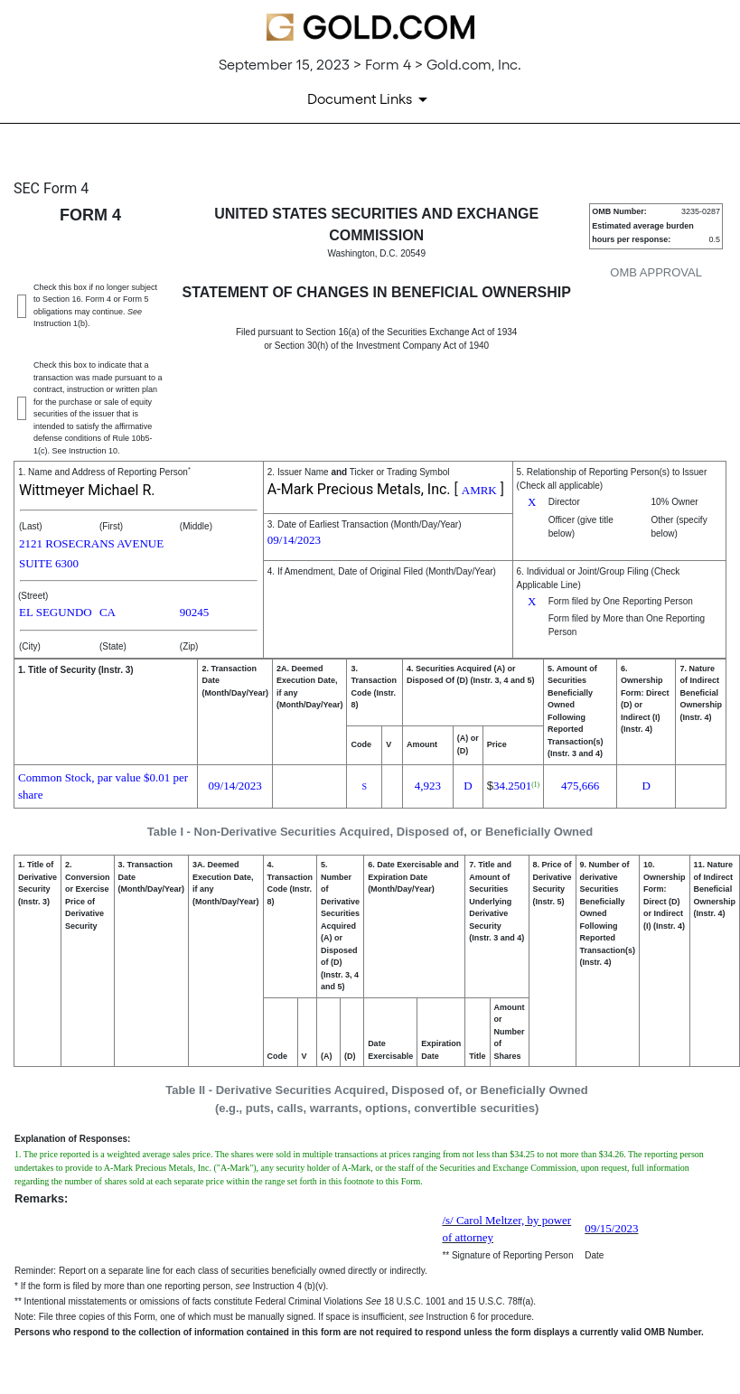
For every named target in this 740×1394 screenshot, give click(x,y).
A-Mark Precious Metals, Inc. (359, 489)
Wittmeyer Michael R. (87, 490)
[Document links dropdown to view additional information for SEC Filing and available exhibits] (370, 99)
